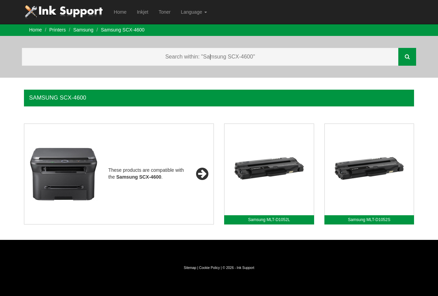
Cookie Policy (209, 268)
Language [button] (194, 12)
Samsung (83, 30)
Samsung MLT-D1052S (369, 219)
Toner (164, 12)
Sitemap (190, 268)
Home (120, 12)
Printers (57, 30)
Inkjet (142, 12)
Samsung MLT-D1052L (269, 219)
